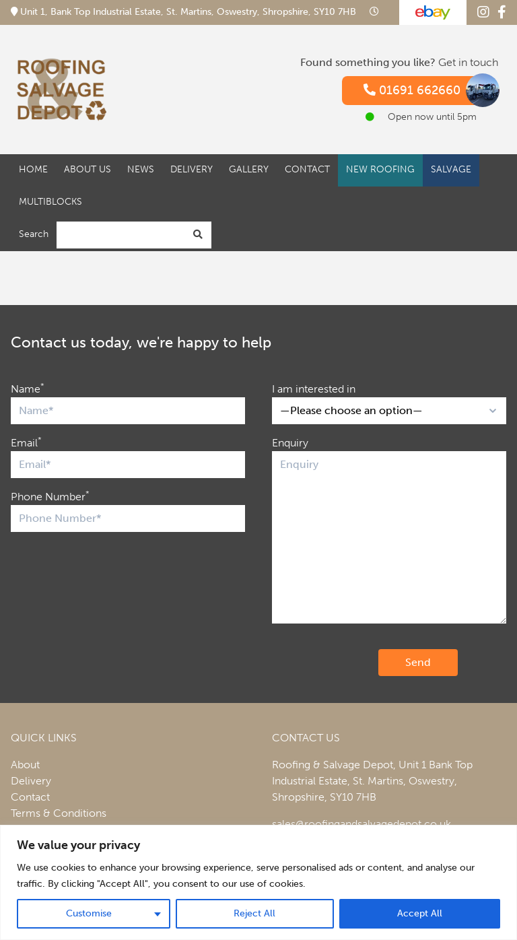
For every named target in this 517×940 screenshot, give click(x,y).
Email (26, 442)
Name (27, 388)
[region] (258, 882)
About (25, 764)
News (140, 169)
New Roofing (380, 169)
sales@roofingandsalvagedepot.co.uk (361, 823)
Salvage (451, 169)
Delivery (191, 169)
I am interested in (313, 388)
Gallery (249, 169)
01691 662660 (425, 90)
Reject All (254, 913)
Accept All (419, 913)
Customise (89, 913)
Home (33, 169)
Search (33, 234)
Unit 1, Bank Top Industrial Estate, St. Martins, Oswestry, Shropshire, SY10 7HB (185, 12)
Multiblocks (50, 201)
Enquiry (290, 442)
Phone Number (50, 496)
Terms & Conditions (58, 813)
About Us (87, 169)
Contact (307, 169)
